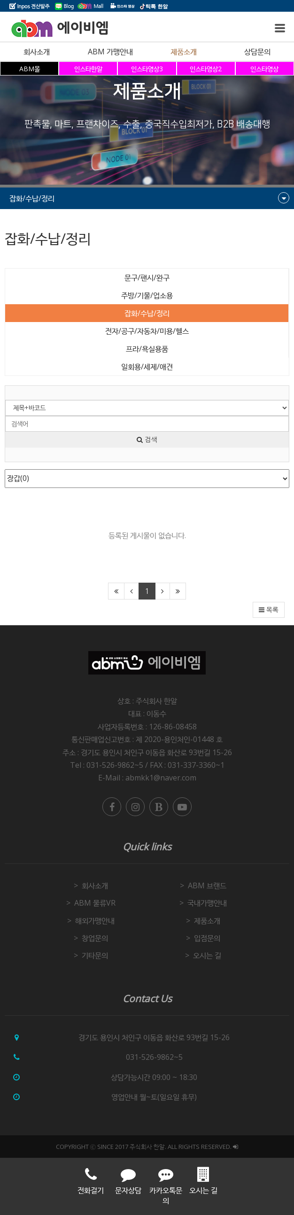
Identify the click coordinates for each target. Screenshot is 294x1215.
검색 (147, 439)
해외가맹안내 (95, 920)
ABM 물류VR (95, 903)
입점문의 (207, 938)
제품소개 (183, 51)
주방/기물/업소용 (147, 295)
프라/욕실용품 (147, 349)
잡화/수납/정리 (147, 313)
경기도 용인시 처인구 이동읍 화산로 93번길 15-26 (156, 752)
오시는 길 (207, 955)
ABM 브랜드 (207, 885)
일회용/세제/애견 (147, 366)
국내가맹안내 (207, 903)
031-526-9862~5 (154, 1057)
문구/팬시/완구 (147, 277)
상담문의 (257, 51)
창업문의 (95, 938)
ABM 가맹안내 (110, 51)
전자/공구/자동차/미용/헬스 (147, 331)
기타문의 (95, 955)
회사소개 (36, 51)
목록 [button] (269, 610)
